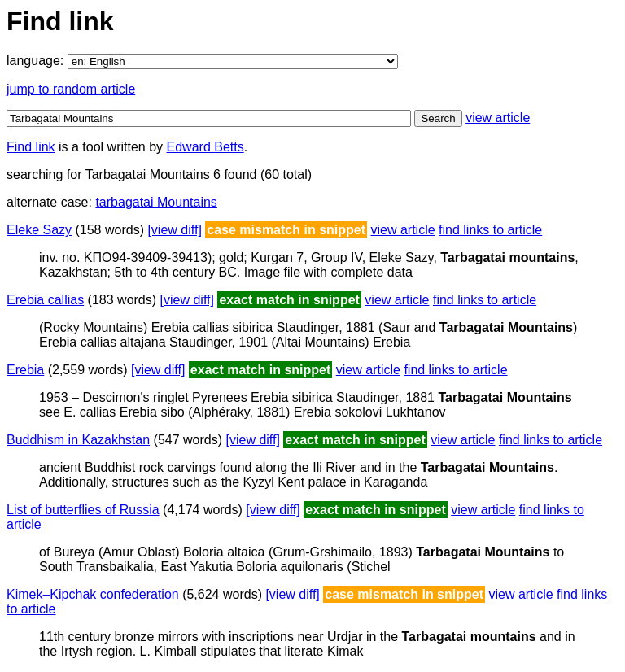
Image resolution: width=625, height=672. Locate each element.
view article (497, 117)
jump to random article (71, 89)
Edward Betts (205, 147)
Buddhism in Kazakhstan (78, 440)
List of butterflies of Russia (83, 510)
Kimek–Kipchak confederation (93, 594)
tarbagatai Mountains (155, 202)
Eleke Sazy (39, 230)
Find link (31, 147)
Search (438, 118)
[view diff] (174, 230)
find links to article (490, 230)
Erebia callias (45, 300)
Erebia (25, 370)
